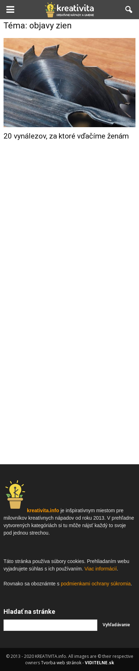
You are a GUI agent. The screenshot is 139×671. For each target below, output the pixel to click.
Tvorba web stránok (61, 663)
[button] (129, 9)
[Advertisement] (69, 222)
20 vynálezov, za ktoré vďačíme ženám (66, 136)
